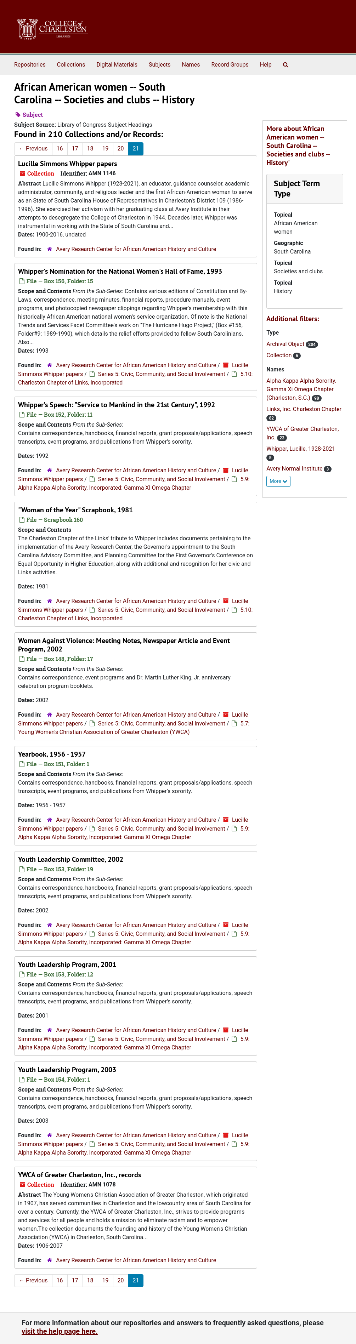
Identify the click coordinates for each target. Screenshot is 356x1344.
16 (60, 148)
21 (135, 148)
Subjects (159, 64)
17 (75, 148)
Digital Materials (116, 64)
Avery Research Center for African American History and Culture (136, 249)
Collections (71, 64)
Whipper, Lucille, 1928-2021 (300, 448)
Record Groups (229, 64)
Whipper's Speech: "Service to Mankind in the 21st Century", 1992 (116, 404)
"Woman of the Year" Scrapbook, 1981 (75, 509)
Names (191, 64)
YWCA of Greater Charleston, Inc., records (79, 1174)
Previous (33, 148)
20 (121, 148)
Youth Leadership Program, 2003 (67, 1069)
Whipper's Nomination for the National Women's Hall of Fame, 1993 (120, 271)
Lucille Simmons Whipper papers (67, 163)
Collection (279, 355)
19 (105, 148)
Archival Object (286, 344)
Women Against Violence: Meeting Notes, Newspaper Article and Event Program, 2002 (124, 645)
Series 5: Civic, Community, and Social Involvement (161, 374)
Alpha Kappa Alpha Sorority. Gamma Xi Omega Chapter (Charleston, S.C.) (301, 389)
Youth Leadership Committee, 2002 (70, 859)
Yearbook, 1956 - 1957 (52, 754)
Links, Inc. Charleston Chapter (303, 409)
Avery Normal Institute (295, 468)
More (278, 481)
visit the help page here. (60, 1331)
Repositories (30, 64)
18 (90, 148)
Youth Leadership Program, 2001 (67, 964)
